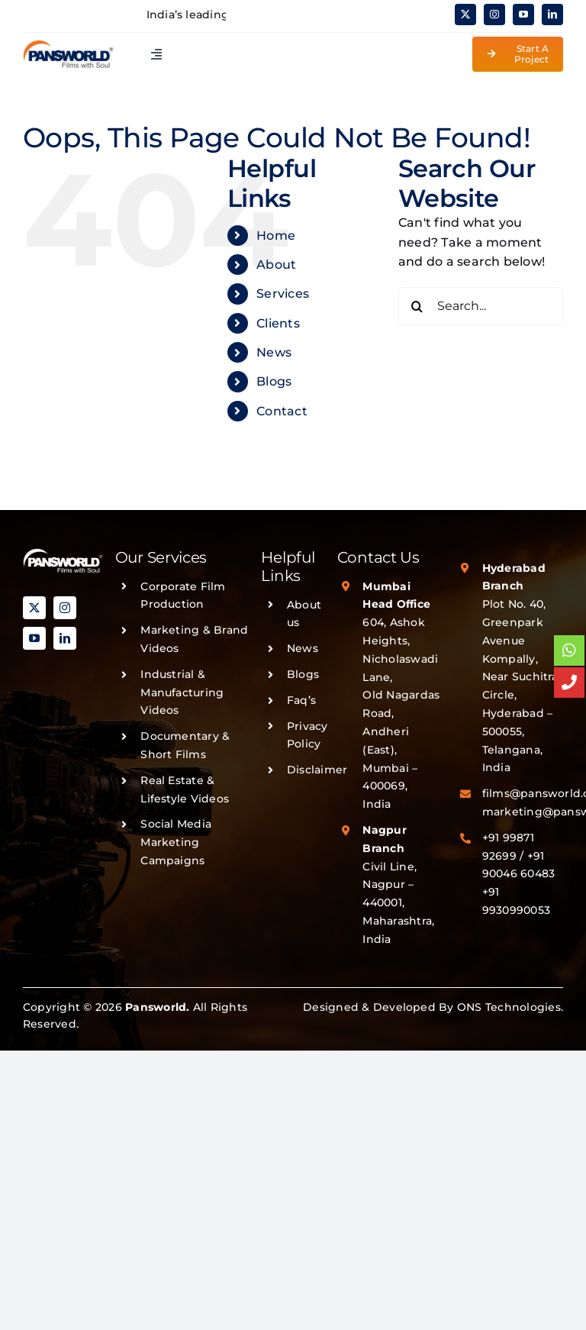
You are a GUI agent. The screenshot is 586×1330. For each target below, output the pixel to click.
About (276, 264)
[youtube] (523, 14)
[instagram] (494, 14)
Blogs (273, 381)
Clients (278, 323)
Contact (281, 411)
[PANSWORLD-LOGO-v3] (68, 45)
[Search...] (480, 306)
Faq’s (301, 700)
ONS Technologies (509, 1007)
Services (282, 293)
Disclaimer (317, 769)
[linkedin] (552, 14)
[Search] (417, 306)
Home (275, 235)
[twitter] (465, 14)
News (273, 352)
